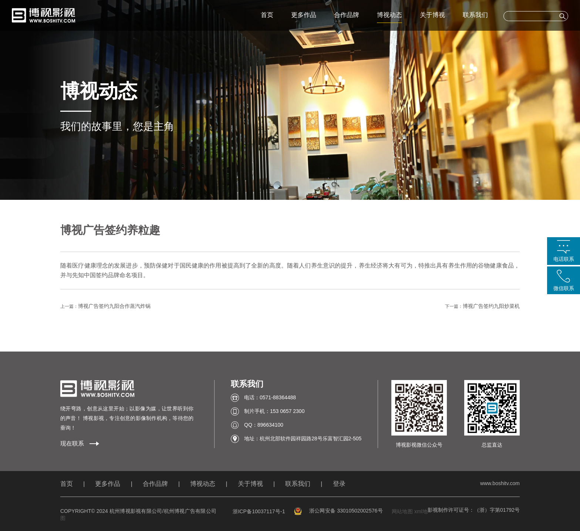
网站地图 (402, 511)
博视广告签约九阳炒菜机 (491, 306)
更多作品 (303, 15)
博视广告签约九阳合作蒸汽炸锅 (114, 306)
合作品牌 (346, 15)
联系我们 (475, 15)
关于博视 (432, 15)
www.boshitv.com (500, 483)
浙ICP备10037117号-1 (259, 511)
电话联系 (563, 259)
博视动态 (389, 15)
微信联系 (563, 288)
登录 (339, 483)
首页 (267, 15)
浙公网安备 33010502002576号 (338, 511)
